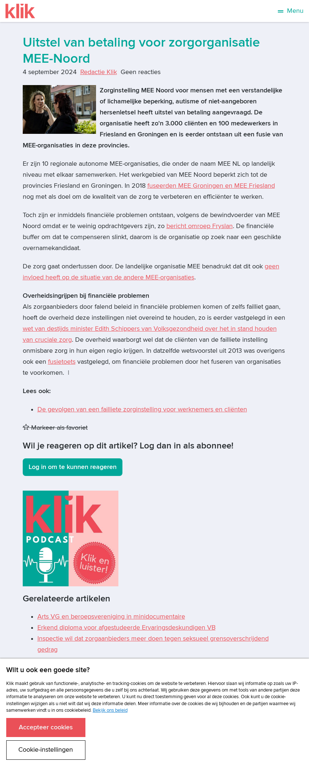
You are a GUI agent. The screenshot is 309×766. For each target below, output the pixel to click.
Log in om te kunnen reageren (73, 467)
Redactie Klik (98, 72)
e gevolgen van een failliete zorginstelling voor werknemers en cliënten (144, 409)
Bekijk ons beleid (110, 710)
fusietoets (62, 362)
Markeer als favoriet (55, 428)
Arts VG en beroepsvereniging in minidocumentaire (111, 616)
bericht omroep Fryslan (199, 226)
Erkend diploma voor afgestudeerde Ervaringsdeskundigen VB (126, 627)
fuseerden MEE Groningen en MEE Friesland (211, 186)
